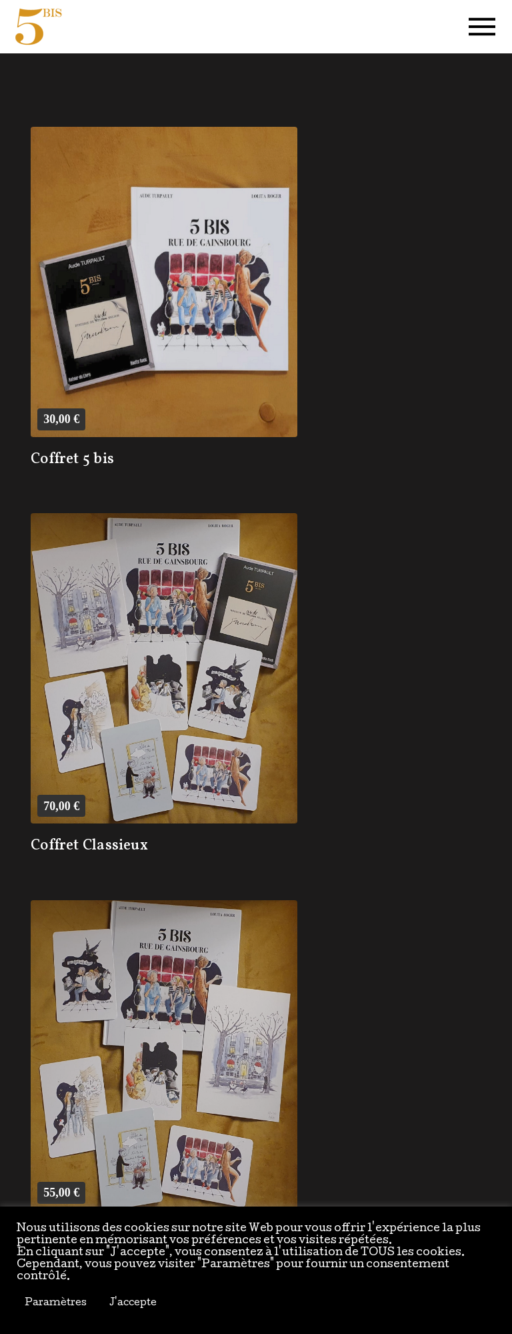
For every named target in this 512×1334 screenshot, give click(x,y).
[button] (482, 27)
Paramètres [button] (56, 1303)
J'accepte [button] (133, 1303)
